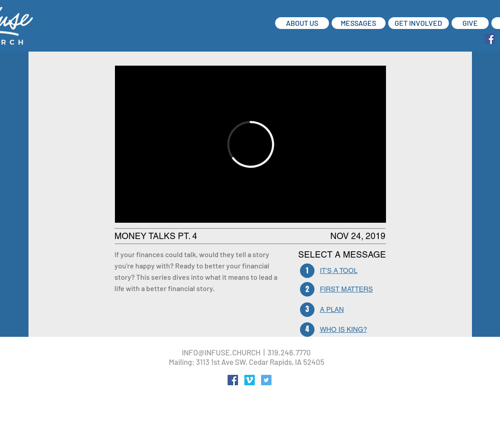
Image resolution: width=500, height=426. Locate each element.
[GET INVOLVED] (418, 23)
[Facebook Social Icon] (490, 39)
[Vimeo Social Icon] (249, 380)
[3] (307, 309)
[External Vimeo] (250, 144)
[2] (307, 289)
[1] (307, 270)
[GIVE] (470, 23)
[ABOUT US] (302, 23)
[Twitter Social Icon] (266, 380)
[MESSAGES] (359, 23)
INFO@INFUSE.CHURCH (221, 352)
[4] (307, 329)
